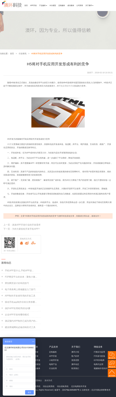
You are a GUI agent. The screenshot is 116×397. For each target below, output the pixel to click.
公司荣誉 (79, 5)
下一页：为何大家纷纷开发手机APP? (21, 229)
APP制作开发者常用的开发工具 (20, 296)
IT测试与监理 (99, 352)
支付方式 (48, 380)
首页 (26, 5)
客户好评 (75, 356)
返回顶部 (112, 376)
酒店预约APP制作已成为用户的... (21, 321)
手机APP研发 (32, 352)
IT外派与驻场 (99, 356)
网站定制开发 (32, 356)
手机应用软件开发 (66, 86)
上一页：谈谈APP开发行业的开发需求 (22, 225)
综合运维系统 (48, 386)
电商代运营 (98, 364)
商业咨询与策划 (33, 364)
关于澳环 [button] (89, 5)
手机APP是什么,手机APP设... (19, 270)
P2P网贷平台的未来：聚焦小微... (21, 277)
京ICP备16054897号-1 (71, 390)
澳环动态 (75, 364)
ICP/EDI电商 (99, 360)
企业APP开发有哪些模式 (17, 314)
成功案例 (70, 5)
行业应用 (53, 368)
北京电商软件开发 (78, 386)
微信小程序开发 (33, 360)
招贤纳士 (38, 380)
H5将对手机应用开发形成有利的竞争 (46, 53)
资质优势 (75, 360)
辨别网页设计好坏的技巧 (17, 283)
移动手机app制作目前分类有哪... (21, 302)
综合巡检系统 (63, 386)
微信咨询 (112, 358)
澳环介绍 (75, 352)
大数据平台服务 (33, 368)
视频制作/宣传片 (101, 368)
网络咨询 (112, 367)
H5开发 (10, 144)
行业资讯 (22, 53)
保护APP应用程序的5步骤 (17, 308)
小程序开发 (54, 360)
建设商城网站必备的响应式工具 (20, 327)
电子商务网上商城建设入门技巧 (20, 289)
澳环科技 (63, 216)
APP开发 (33, 5)
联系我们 (75, 368)
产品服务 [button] (43, 5)
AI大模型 (53, 5)
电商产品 (53, 364)
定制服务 (61, 5)
